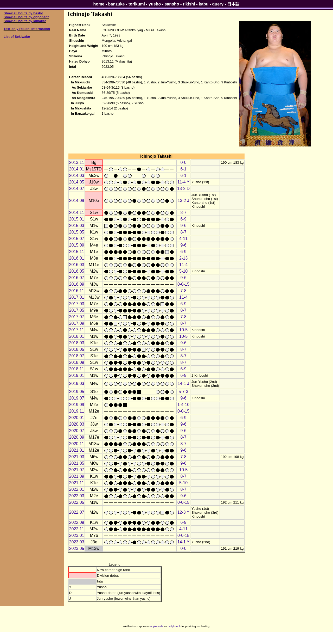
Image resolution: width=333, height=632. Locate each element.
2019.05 (76, 391)
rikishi (189, 4)
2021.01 (76, 450)
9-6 (184, 225)
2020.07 (76, 430)
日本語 (233, 4)
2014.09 (76, 200)
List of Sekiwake (17, 37)
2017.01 (76, 297)
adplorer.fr (175, 626)
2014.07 (76, 188)
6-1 (184, 169)
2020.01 (76, 417)
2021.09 (76, 476)
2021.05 (76, 463)
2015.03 (76, 225)
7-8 (184, 291)
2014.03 (76, 175)
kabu (203, 4)
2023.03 (76, 542)
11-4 (183, 264)
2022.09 (76, 522)
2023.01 (76, 535)
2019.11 (76, 411)
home (99, 4)
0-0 (184, 162)
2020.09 (76, 437)
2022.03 (76, 496)
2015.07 (76, 238)
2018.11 (76, 369)
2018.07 (76, 356)
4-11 (183, 238)
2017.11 (76, 330)
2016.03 (76, 264)
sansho (171, 4)
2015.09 (76, 245)
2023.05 (76, 548)
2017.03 (76, 304)
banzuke (116, 4)
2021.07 (76, 470)
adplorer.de (156, 626)
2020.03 (76, 424)
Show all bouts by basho (23, 13)
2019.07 (76, 398)
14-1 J (183, 383)
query (218, 4)
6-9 (184, 219)
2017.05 (76, 310)
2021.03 (76, 457)
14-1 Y (183, 542)
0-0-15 (183, 284)
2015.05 (76, 232)
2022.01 (76, 489)
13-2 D (183, 188)
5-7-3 (183, 391)
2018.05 (76, 349)
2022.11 (76, 529)
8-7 (184, 212)
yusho (155, 4)
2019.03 (76, 383)
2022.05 (76, 502)
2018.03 (76, 343)
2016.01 (76, 258)
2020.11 (76, 443)
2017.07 (76, 317)
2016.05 (76, 271)
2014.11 (76, 212)
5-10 (183, 271)
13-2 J (183, 200)
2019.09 (76, 404)
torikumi (137, 4)
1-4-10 (183, 404)
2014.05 (76, 182)
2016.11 (76, 291)
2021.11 (76, 483)
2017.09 (76, 323)
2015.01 (76, 219)
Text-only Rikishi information (27, 29)
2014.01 (76, 169)
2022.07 (76, 512)
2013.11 (76, 162)
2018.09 (76, 362)
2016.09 (76, 284)
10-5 (183, 330)
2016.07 (76, 277)
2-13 (183, 258)
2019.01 (76, 375)
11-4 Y (183, 182)
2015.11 (76, 251)
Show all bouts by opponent (26, 17)
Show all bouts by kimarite (25, 21)
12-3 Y (183, 512)
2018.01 (76, 336)
